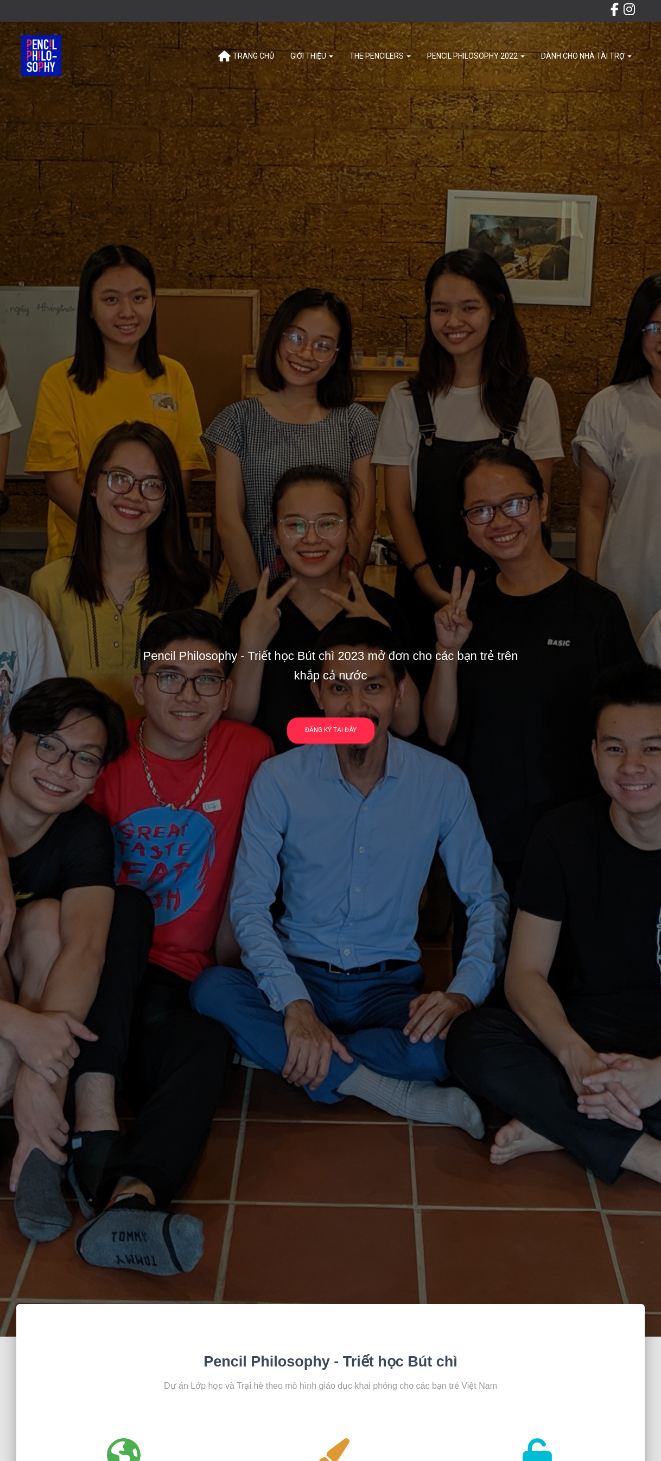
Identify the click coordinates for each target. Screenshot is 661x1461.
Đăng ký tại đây (331, 734)
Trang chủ (246, 56)
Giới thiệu (311, 56)
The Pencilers (380, 56)
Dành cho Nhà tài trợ (586, 56)
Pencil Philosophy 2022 (476, 56)
